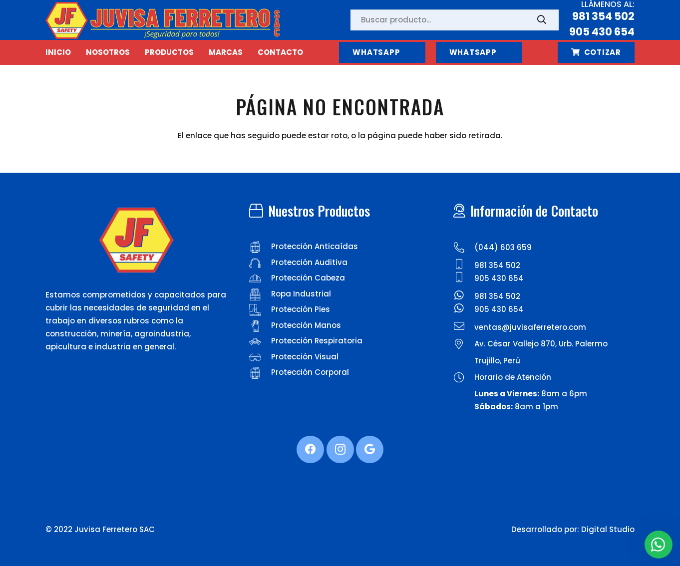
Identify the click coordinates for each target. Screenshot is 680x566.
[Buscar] (541, 20)
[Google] (369, 449)
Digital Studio (608, 529)
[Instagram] (340, 449)
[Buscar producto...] (454, 19)
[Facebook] (310, 449)
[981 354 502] (463, 265)
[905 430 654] (463, 278)
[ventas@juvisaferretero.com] (463, 327)
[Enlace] (162, 20)
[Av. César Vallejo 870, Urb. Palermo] (463, 345)
